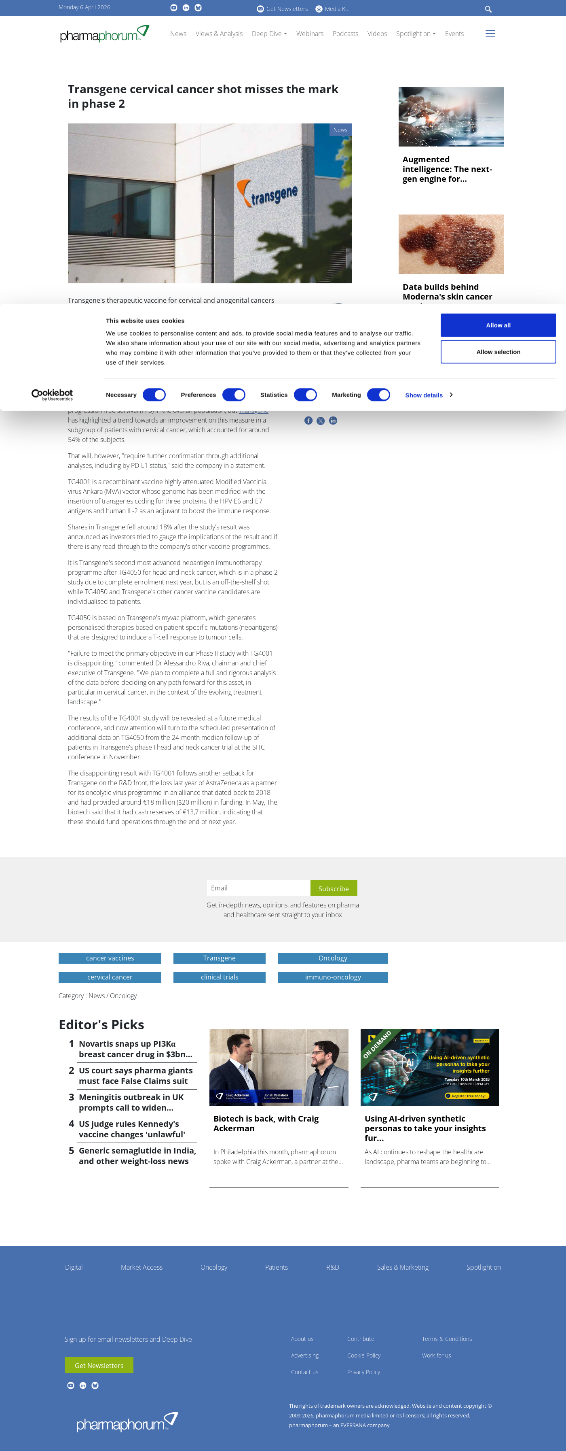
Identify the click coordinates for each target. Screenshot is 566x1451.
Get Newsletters (99, 1365)
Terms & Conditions (447, 1339)
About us (302, 1339)
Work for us (436, 1355)
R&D (332, 1267)
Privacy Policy (363, 1372)
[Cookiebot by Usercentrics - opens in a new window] (52, 91)
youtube (71, 1385)
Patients (276, 1267)
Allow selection (498, 48)
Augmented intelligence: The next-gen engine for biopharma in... (447, 169)
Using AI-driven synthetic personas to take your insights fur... (425, 1128)
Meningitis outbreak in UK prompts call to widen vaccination (131, 1108)
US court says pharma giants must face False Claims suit (136, 1075)
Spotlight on (484, 1267)
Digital (74, 1267)
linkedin (83, 1385)
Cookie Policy (363, 1355)
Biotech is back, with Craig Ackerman (266, 1123)
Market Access (142, 1267)
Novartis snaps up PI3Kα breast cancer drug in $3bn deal (132, 1054)
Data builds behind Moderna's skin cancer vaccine (447, 296)
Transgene (253, 410)
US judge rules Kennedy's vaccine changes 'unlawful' (132, 1129)
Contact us (305, 1372)
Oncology (214, 1267)
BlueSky (95, 1385)
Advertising (305, 1355)
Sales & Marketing (403, 1267)
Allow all (498, 21)
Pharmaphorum (127, 1422)
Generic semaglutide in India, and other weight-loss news (137, 1155)
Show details (424, 91)
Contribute (360, 1339)
